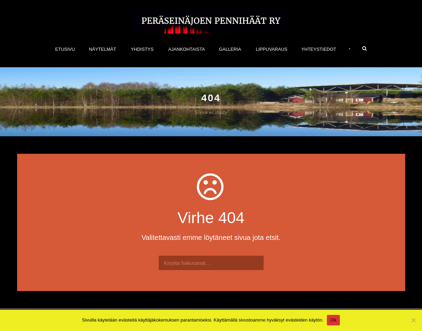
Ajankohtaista (186, 49)
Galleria (230, 49)
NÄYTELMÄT (102, 49)
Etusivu (65, 49)
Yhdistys (142, 49)
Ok (333, 320)
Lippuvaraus (271, 49)
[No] (413, 320)
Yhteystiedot (318, 49)
